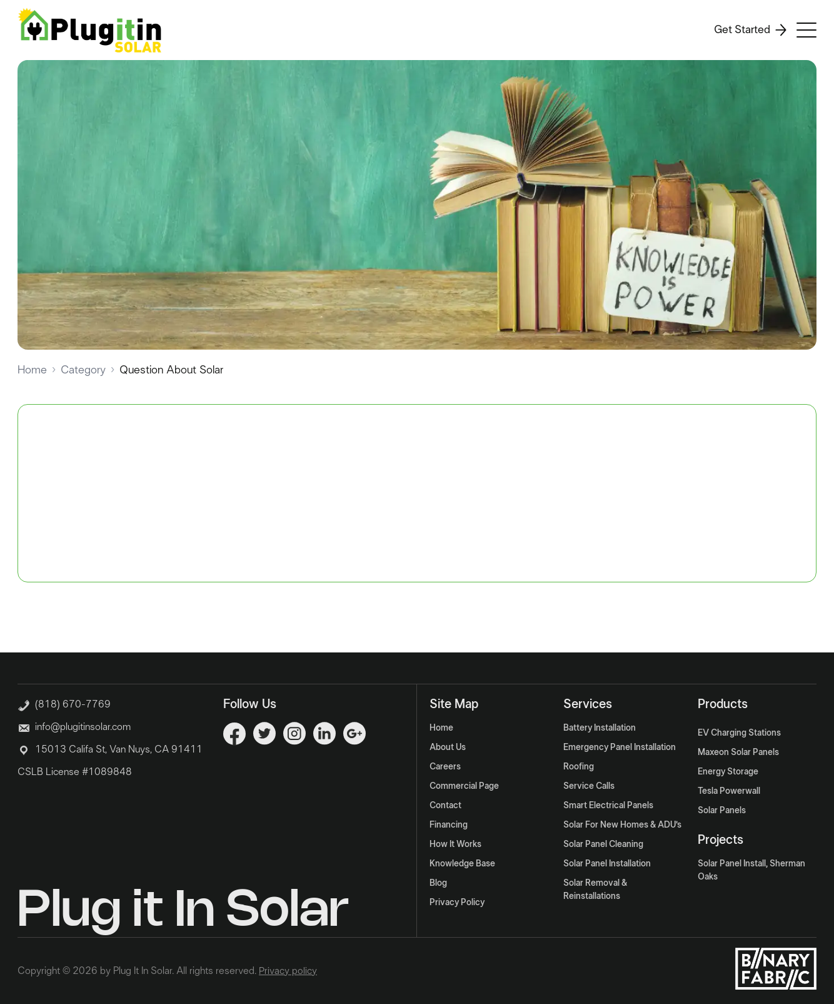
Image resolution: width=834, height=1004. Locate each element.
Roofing (578, 767)
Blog (438, 883)
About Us (448, 747)
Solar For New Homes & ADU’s (622, 825)
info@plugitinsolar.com (83, 727)
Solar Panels (722, 810)
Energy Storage (728, 772)
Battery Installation (599, 728)
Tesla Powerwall (729, 791)
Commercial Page (464, 786)
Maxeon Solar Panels (738, 752)
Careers (445, 767)
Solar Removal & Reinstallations (595, 890)
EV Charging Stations (739, 733)
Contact (445, 805)
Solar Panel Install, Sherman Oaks (751, 870)
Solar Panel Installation (607, 863)
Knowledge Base (462, 863)
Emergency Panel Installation (619, 747)
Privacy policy (288, 971)
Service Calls (589, 786)
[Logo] (89, 30)
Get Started (749, 29)
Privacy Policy (457, 902)
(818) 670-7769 (64, 703)
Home (32, 370)
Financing (449, 825)
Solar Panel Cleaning (603, 844)
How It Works (455, 844)
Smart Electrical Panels (608, 805)
